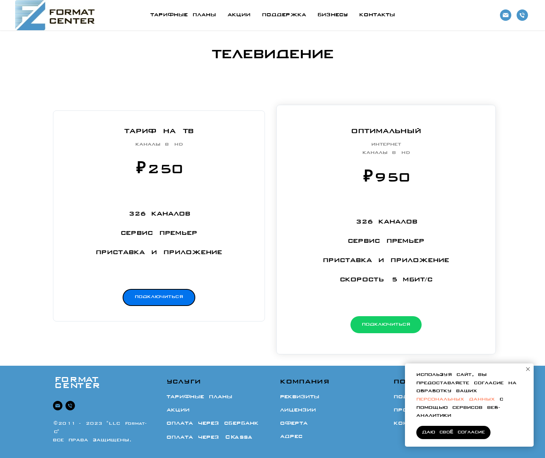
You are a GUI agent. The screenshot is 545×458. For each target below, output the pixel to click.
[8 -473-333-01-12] (70, 406)
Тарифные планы (183, 15)
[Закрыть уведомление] (528, 369)
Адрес (291, 437)
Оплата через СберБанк (212, 423)
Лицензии (298, 410)
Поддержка (284, 15)
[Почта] (505, 15)
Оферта (294, 423)
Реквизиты (299, 397)
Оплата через (209, 437)
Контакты (377, 15)
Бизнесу (333, 15)
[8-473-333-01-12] (522, 15)
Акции (239, 15)
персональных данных (455, 399)
